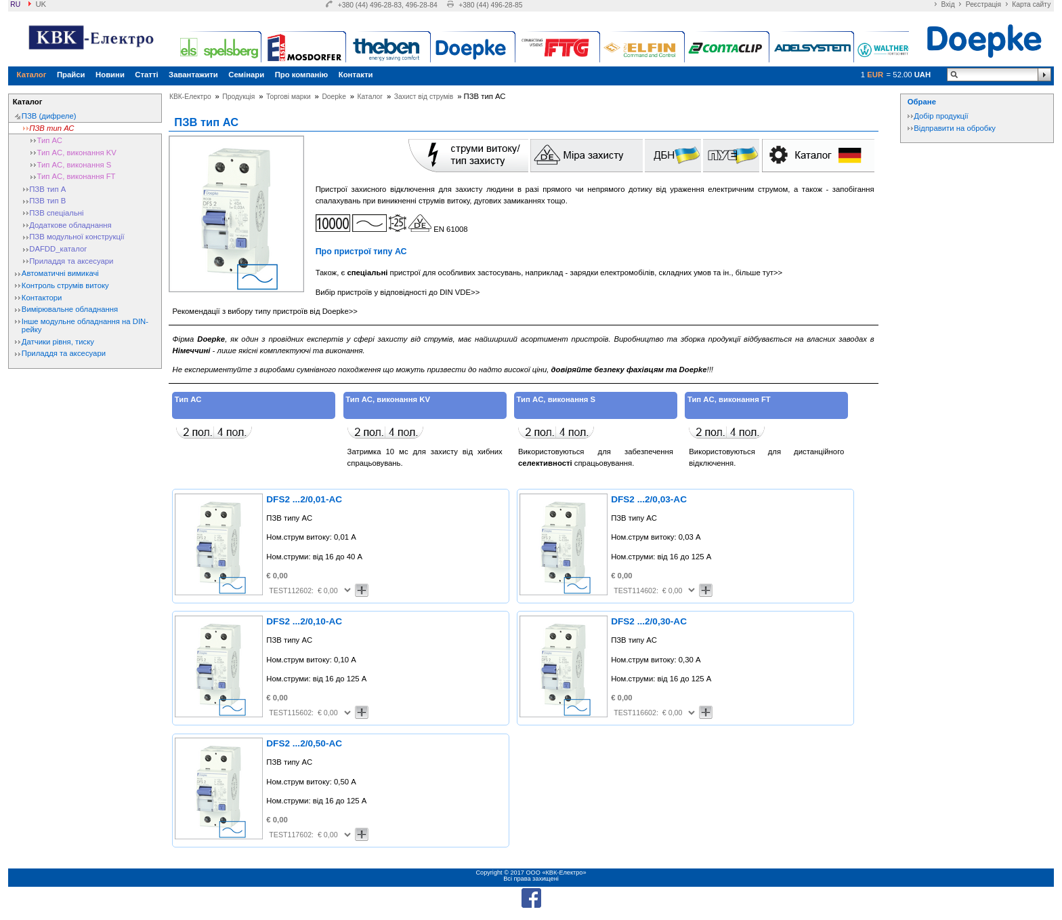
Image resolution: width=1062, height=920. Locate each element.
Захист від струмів (424, 96)
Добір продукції (941, 116)
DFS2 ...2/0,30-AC (649, 621)
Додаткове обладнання (70, 225)
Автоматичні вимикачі (60, 273)
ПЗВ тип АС (51, 128)
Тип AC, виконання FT (76, 176)
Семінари (246, 75)
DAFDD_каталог (58, 249)
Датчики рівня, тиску (58, 342)
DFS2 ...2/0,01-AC (304, 499)
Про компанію (301, 75)
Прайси (71, 75)
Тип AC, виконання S (74, 165)
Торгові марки (288, 96)
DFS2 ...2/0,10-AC (304, 621)
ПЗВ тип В (47, 201)
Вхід (947, 4)
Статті (146, 75)
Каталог (32, 75)
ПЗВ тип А (47, 189)
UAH (922, 75)
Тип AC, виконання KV (76, 152)
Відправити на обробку (955, 128)
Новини (110, 75)
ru (15, 4)
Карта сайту (1031, 4)
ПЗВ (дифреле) (49, 116)
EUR (875, 75)
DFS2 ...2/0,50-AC (304, 743)
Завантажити (193, 75)
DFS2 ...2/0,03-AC (649, 499)
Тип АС (50, 140)
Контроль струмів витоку (65, 285)
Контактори (42, 298)
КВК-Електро (190, 96)
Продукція (238, 96)
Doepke (334, 96)
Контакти (356, 75)
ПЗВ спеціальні (56, 213)
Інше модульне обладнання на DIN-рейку (85, 325)
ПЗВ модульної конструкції (76, 237)
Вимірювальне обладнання (70, 309)
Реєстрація (983, 4)
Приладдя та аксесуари (71, 261)
